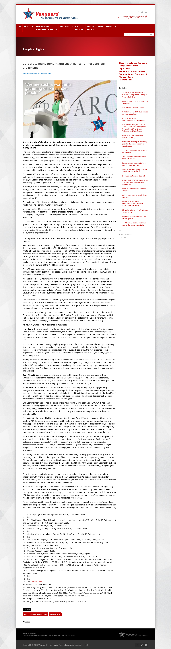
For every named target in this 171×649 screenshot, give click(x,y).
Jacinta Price (37, 581)
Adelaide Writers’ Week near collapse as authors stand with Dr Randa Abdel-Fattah (135, 182)
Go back (27, 622)
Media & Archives (91, 27)
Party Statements (78, 27)
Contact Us (112, 27)
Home (25, 633)
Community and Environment (133, 74)
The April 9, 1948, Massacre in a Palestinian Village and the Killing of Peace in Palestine (134, 95)
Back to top (31, 633)
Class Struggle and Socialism (133, 63)
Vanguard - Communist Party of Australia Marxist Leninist (63, 645)
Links (100, 27)
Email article (55, 614)
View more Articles (126, 234)
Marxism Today (126, 77)
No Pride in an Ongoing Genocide (133, 176)
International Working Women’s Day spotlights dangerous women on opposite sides (134, 144)
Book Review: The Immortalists (133, 108)
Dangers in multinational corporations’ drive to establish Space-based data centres (132, 204)
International (125, 79)
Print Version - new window (35, 614)
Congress (64, 27)
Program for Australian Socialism (46, 27)
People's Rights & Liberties (132, 71)
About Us (28, 27)
